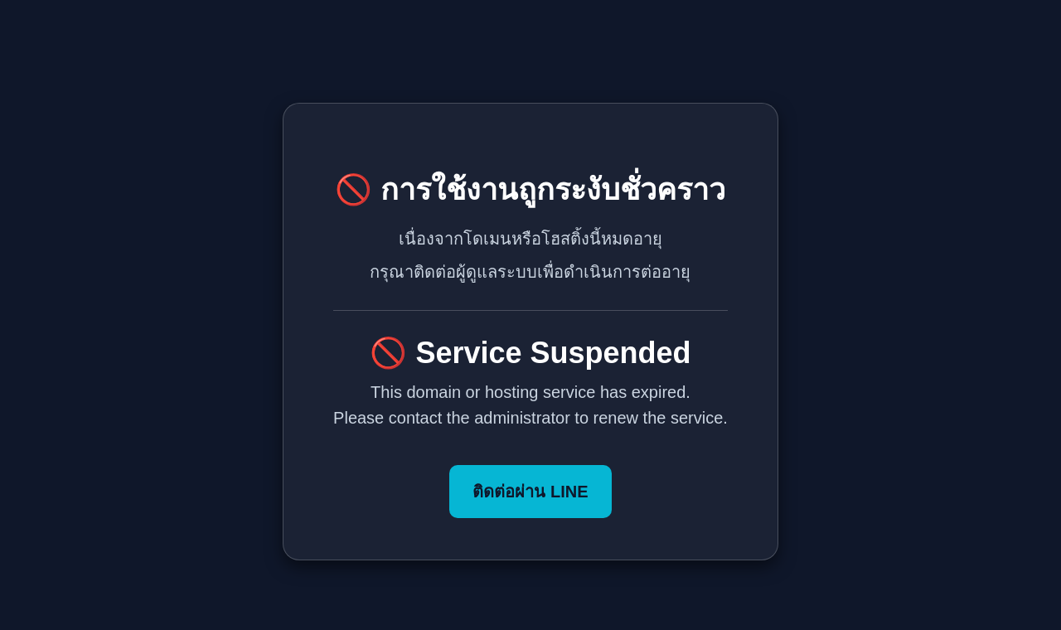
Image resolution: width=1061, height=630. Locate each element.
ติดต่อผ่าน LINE (530, 491)
